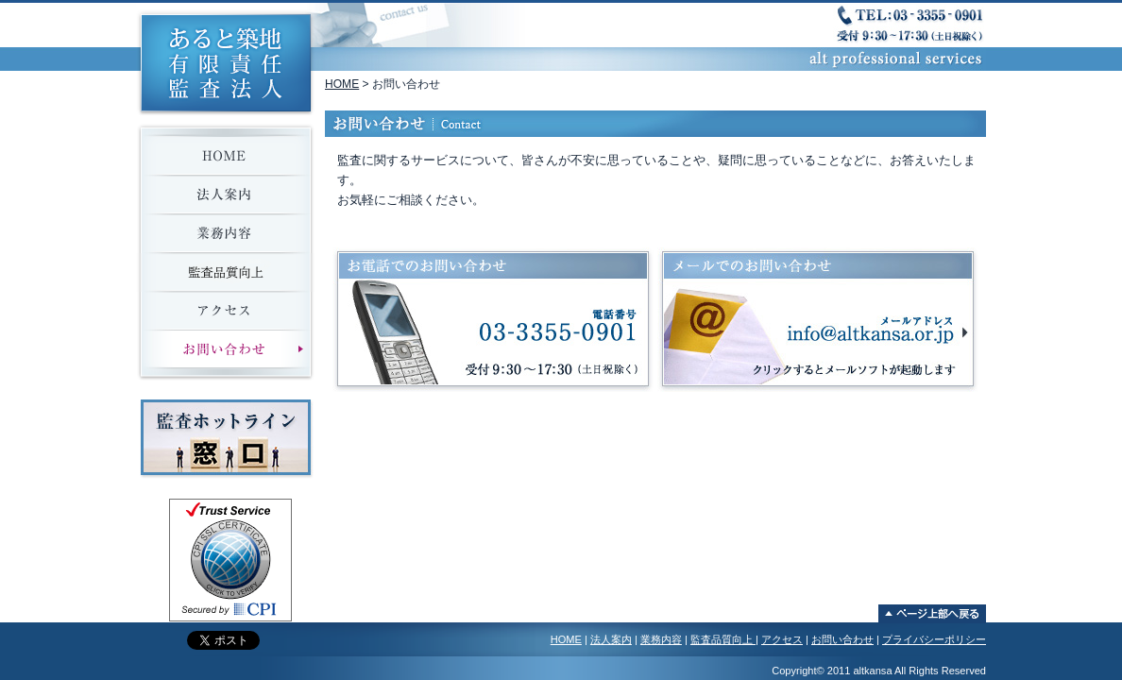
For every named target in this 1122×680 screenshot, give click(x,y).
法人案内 (611, 639)
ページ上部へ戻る (932, 613)
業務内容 (661, 639)
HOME (342, 84)
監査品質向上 (723, 639)
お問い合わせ (842, 639)
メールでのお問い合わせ (817, 319)
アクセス (782, 639)
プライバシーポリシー (934, 639)
